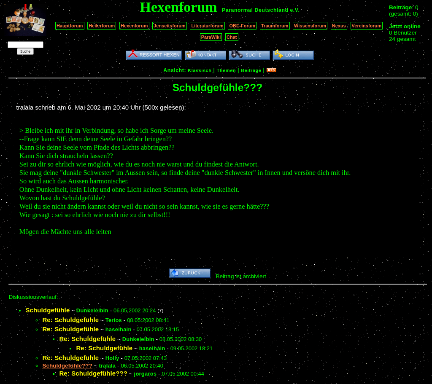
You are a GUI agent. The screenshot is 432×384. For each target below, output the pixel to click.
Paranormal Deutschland (255, 10)
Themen (226, 70)
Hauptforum (70, 25)
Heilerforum (102, 25)
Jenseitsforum (170, 25)
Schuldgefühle (47, 310)
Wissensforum (310, 25)
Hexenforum (134, 25)
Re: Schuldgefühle (70, 319)
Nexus (339, 25)
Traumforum (275, 25)
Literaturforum (207, 25)
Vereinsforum (367, 25)
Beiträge (251, 70)
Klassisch (199, 70)
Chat (232, 37)
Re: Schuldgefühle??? (93, 373)
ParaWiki (211, 37)
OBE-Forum (242, 25)
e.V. (295, 10)
